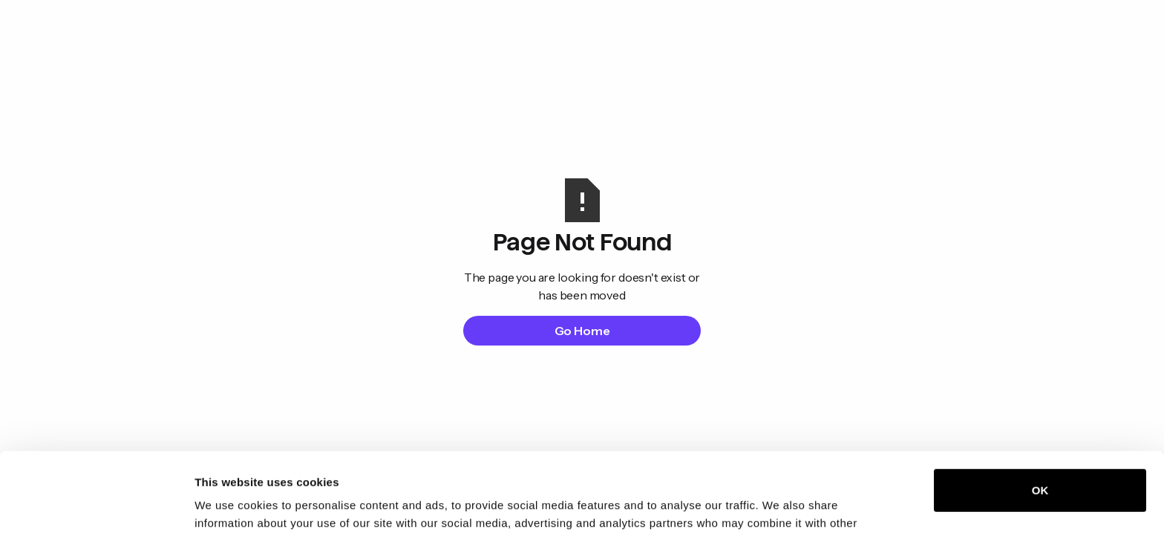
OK (1040, 414)
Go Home (582, 330)
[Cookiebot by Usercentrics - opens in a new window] (96, 506)
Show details (227, 505)
